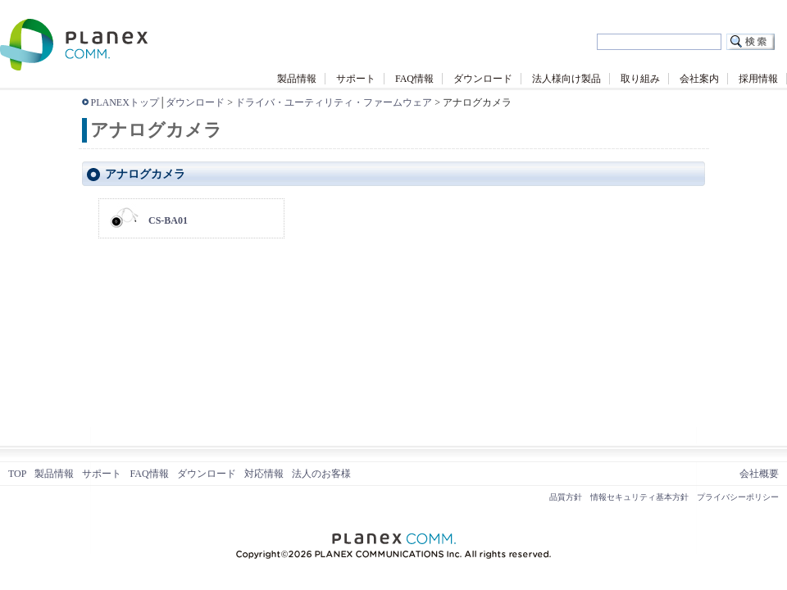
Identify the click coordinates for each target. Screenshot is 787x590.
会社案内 (699, 78)
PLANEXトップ (125, 102)
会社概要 (759, 473)
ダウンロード (482, 78)
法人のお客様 (321, 473)
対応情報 (264, 473)
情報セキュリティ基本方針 (639, 497)
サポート (355, 78)
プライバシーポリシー (738, 497)
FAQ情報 (414, 78)
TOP (17, 473)
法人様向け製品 (566, 78)
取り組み (640, 78)
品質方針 (565, 497)
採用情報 (758, 78)
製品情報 (296, 78)
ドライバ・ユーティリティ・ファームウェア (333, 102)
